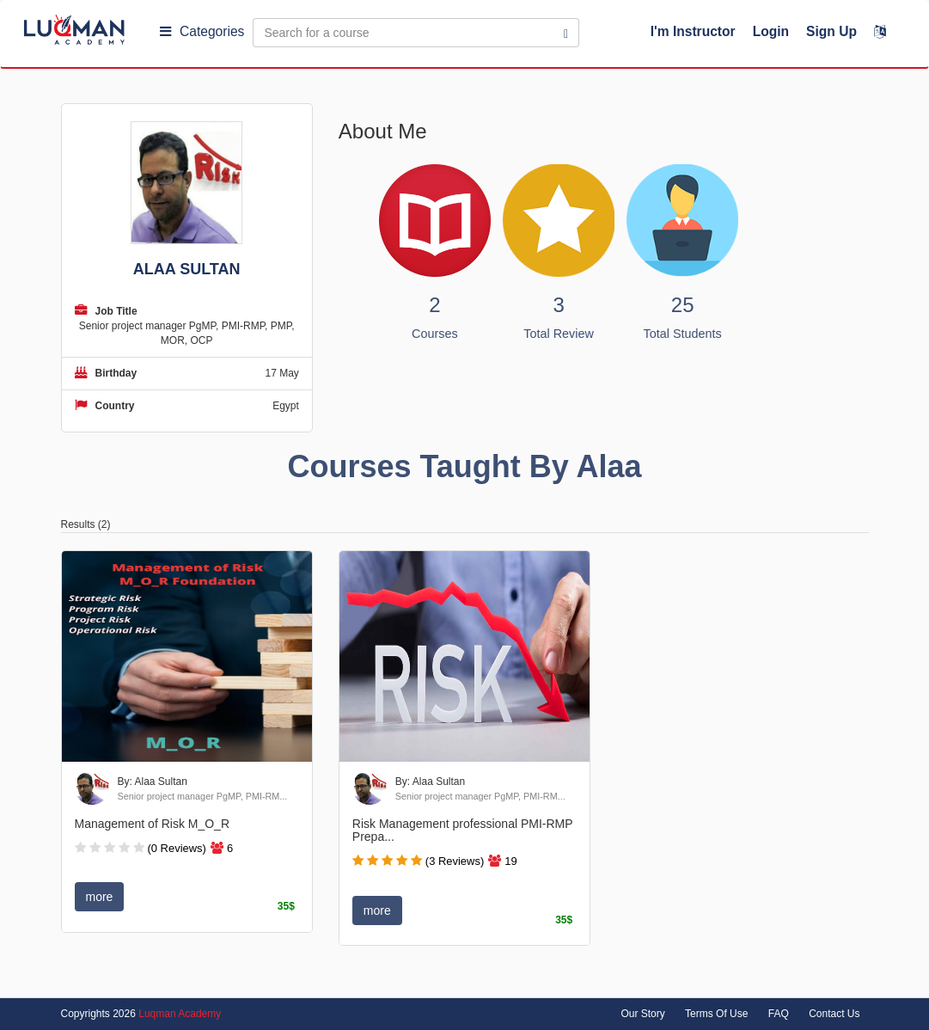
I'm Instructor (693, 31)
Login (771, 31)
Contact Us (834, 1014)
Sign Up (831, 31)
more (99, 897)
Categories (202, 31)
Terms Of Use (716, 1014)
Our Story (642, 1014)
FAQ (778, 1014)
